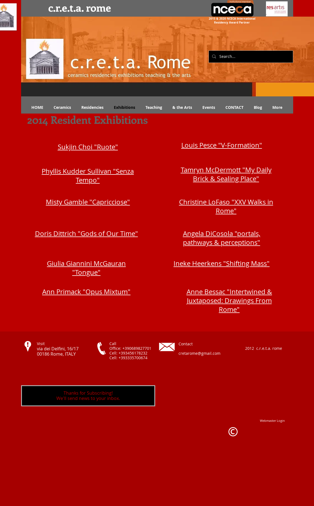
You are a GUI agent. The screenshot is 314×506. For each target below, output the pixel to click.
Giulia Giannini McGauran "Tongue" (86, 268)
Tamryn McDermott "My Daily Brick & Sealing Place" (226, 174)
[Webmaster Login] (272, 420)
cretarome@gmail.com (199, 353)
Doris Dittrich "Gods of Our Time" (86, 233)
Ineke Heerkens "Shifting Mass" (222, 263)
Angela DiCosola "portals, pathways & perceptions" (221, 238)
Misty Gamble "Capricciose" (88, 201)
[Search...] (250, 57)
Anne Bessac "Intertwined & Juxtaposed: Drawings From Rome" (229, 300)
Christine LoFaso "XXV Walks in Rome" (226, 206)
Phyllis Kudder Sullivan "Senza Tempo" (88, 175)
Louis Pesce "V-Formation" (221, 145)
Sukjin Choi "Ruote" (88, 146)
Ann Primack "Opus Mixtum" (86, 291)
